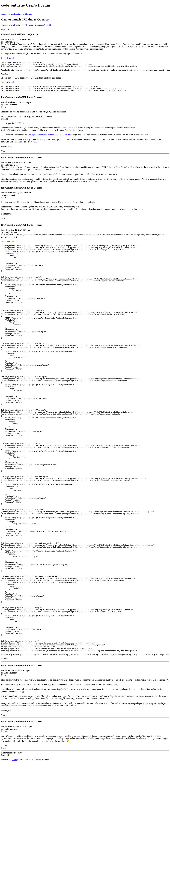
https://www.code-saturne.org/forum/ (16, 14)
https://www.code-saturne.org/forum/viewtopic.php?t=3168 (26, 25)
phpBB (14, 846)
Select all (10, 58)
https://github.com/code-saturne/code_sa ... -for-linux (50, 139)
